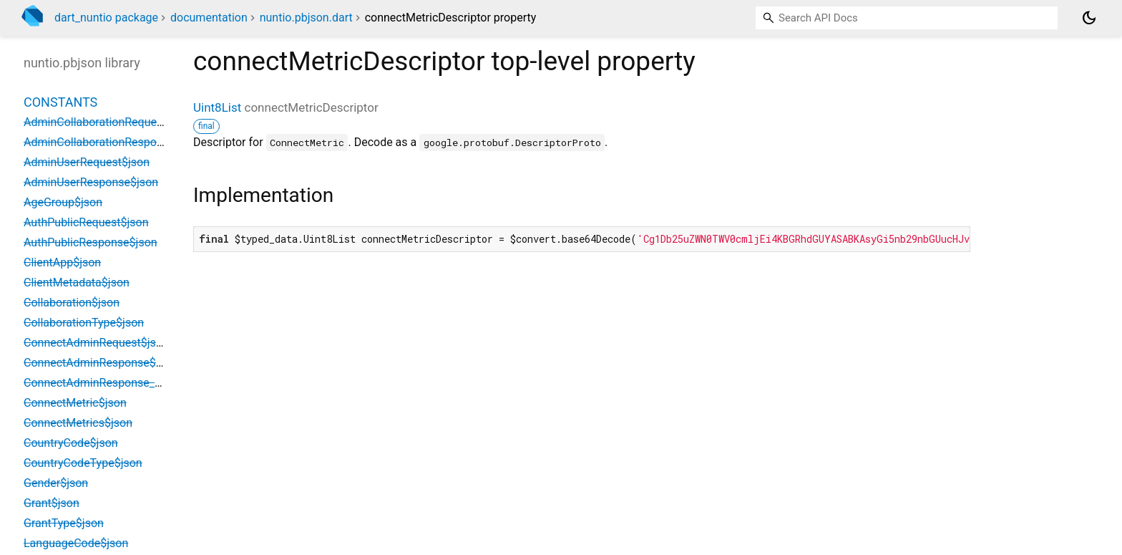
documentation (209, 17)
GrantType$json (64, 523)
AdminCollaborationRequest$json (109, 122)
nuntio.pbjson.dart (306, 17)
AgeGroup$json (63, 202)
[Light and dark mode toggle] (1089, 17)
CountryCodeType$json (83, 463)
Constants (60, 102)
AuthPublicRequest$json (86, 222)
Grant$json (51, 503)
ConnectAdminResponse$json (100, 363)
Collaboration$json (71, 302)
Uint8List (217, 107)
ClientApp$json (62, 262)
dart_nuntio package (106, 17)
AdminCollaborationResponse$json (113, 142)
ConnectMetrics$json (78, 423)
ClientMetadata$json (77, 282)
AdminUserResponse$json (91, 182)
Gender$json (56, 483)
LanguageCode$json (76, 543)
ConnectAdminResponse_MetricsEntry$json (135, 383)
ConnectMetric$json (75, 403)
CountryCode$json (71, 443)
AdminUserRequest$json (87, 162)
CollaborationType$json (84, 322)
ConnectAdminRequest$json (96, 342)
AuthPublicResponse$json (90, 242)
